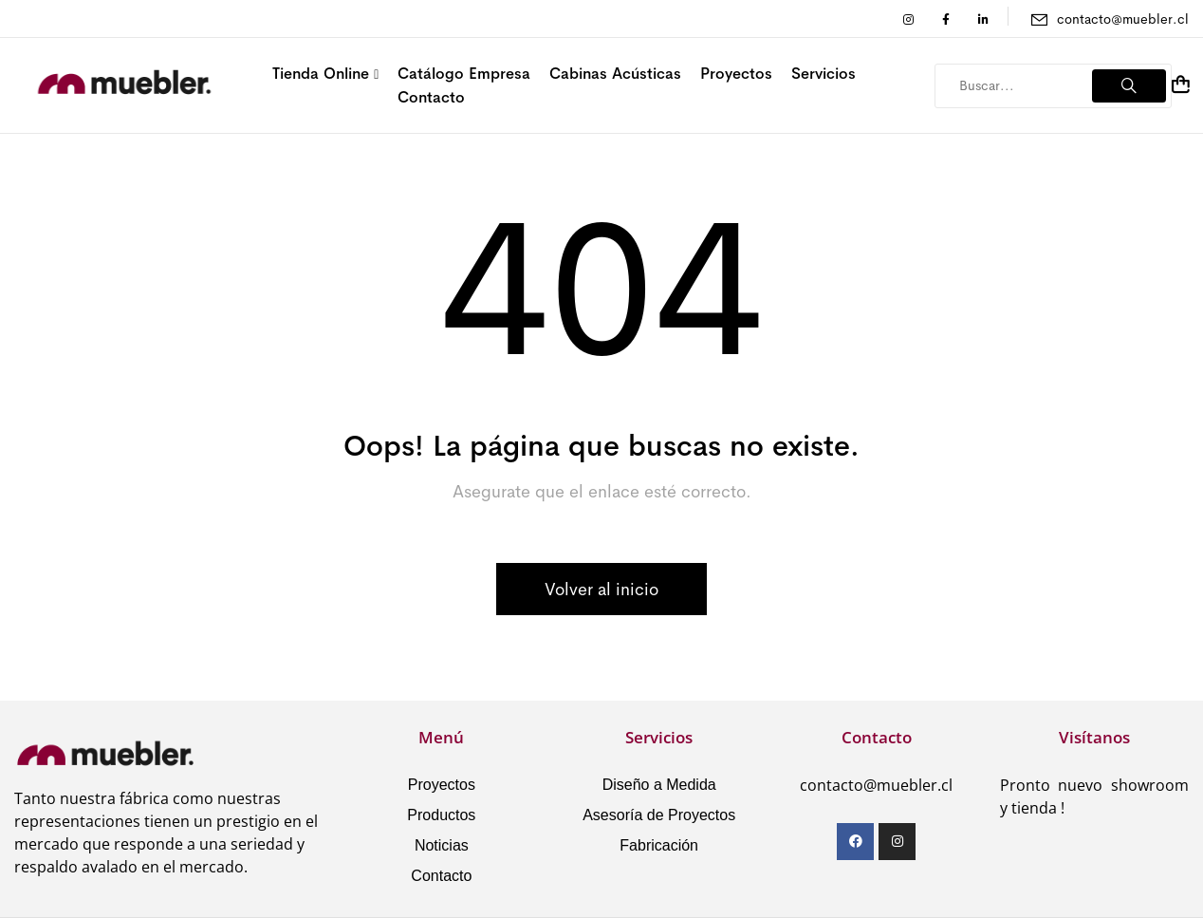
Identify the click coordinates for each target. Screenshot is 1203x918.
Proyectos (441, 785)
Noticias (442, 845)
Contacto (441, 876)
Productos (441, 815)
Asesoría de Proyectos (659, 815)
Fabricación (659, 845)
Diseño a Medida (659, 785)
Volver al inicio (601, 589)
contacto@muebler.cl (1123, 19)
